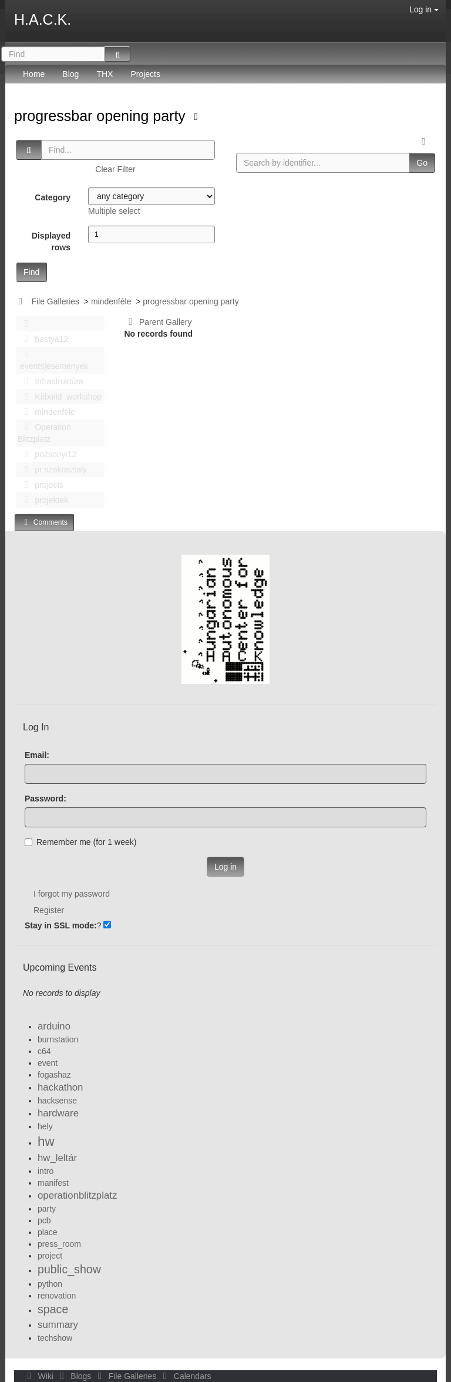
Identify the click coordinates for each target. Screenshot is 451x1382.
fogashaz (54, 1074)
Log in (424, 9)
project (50, 1255)
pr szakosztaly (52, 469)
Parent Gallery (158, 322)
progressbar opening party (102, 116)
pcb (44, 1220)
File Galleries (55, 301)
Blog (70, 74)
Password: (45, 798)
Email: (37, 755)
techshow (55, 1338)
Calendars (185, 1376)
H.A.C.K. (42, 19)
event (48, 1063)
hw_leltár (57, 1157)
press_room (59, 1244)
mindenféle (111, 301)
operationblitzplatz (77, 1195)
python (50, 1284)
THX (104, 74)
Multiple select (114, 211)
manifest (53, 1183)
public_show (69, 1269)
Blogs (74, 1376)
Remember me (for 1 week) (80, 842)
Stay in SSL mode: (61, 925)
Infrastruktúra (50, 381)
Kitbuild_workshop (60, 396)
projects (40, 484)
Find (31, 272)
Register (48, 910)
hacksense (57, 1100)
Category (52, 197)
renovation (57, 1295)
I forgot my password (71, 893)
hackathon (60, 1087)
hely (45, 1126)
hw (46, 1141)
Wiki (39, 1376)
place (47, 1232)
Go (422, 162)
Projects (145, 74)
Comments (44, 522)
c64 (44, 1051)
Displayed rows (51, 241)
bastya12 (43, 339)
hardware (58, 1113)
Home (34, 74)
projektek (43, 500)
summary (58, 1324)
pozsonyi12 (47, 454)
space (53, 1309)
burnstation (58, 1039)
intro (45, 1171)
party (47, 1208)
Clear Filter (115, 169)
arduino (54, 1026)
